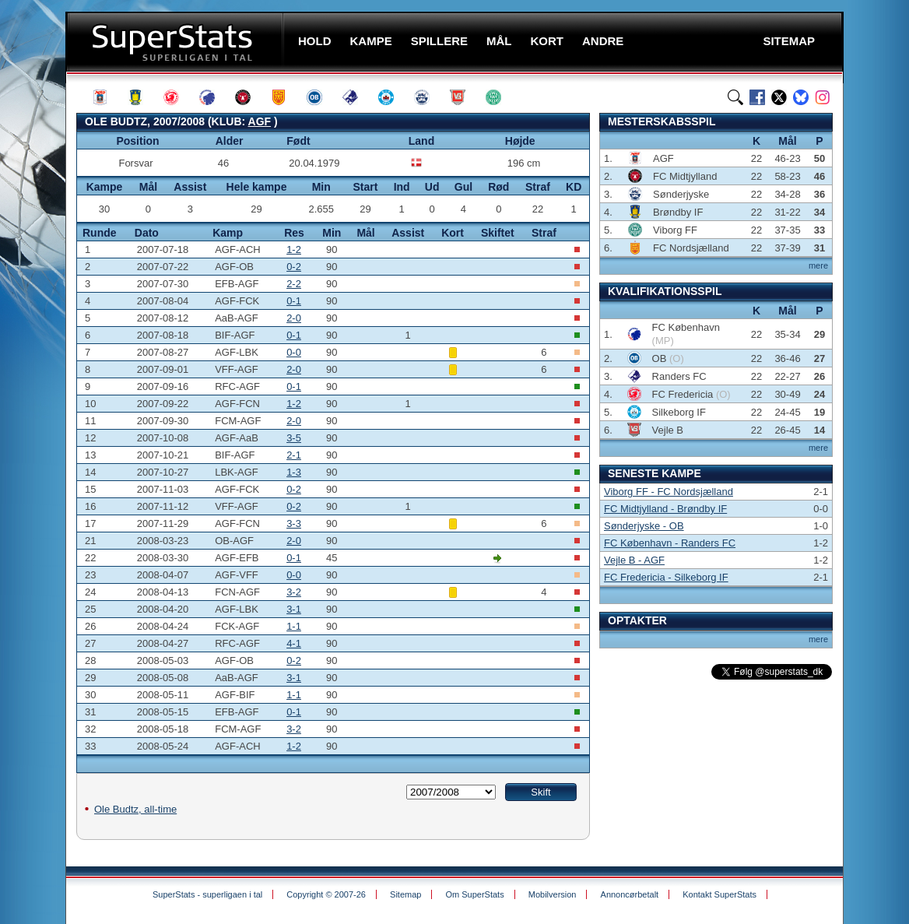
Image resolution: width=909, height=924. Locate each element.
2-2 (293, 284)
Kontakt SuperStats (719, 894)
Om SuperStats (474, 894)
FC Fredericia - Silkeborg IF (666, 577)
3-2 (293, 592)
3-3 (293, 523)
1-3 (293, 472)
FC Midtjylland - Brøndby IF (665, 509)
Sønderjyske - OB (644, 526)
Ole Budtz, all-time (135, 809)
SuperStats (176, 42)
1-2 (293, 249)
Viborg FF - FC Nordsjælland (668, 491)
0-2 (293, 266)
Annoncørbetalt (630, 894)
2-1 (293, 455)
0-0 (293, 352)
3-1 (293, 609)
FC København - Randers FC (669, 543)
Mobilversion (552, 894)
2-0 (293, 318)
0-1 (293, 301)
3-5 (293, 438)
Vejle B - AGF (634, 560)
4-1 (293, 643)
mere (818, 265)
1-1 (293, 626)
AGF (260, 121)
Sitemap (405, 894)
